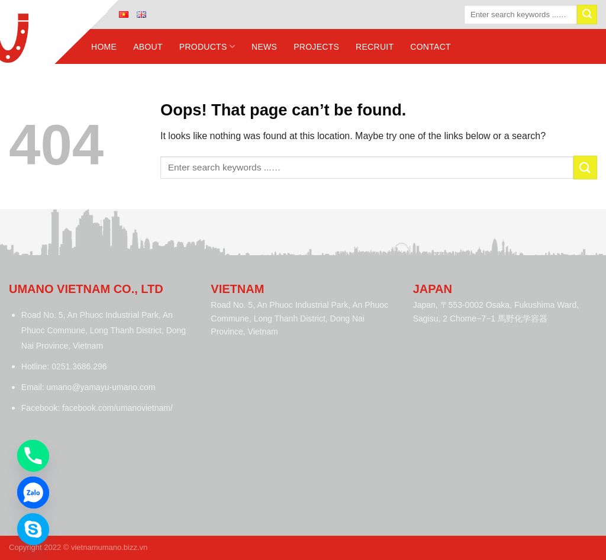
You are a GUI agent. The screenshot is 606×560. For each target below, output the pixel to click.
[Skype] (33, 529)
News (264, 47)
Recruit (375, 47)
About (148, 47)
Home (104, 47)
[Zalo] (33, 492)
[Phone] (33, 456)
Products (207, 46)
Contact (430, 47)
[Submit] (587, 15)
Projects (316, 47)
